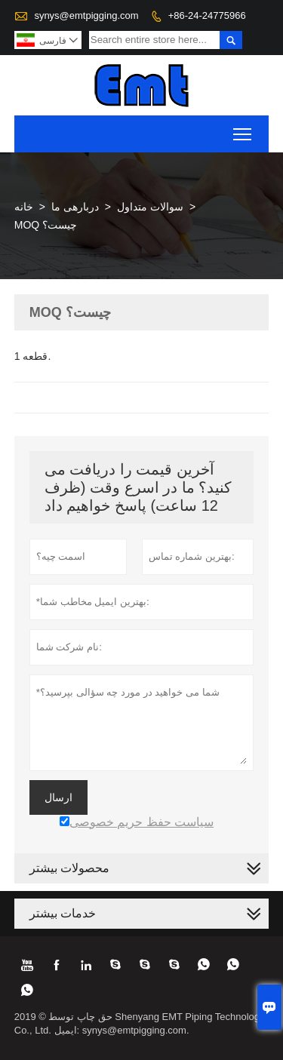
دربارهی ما (75, 207)
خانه (23, 207)
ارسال (58, 797)
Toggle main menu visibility (243, 129)
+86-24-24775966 (207, 15)
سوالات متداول (150, 207)
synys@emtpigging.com (86, 15)
